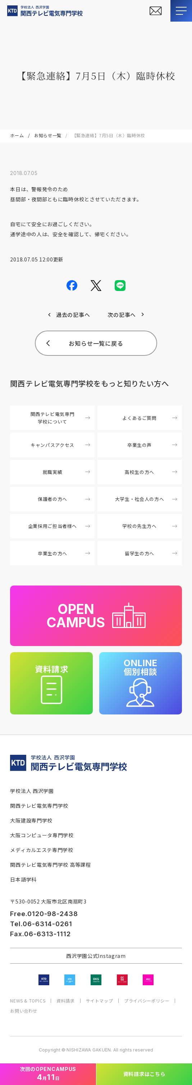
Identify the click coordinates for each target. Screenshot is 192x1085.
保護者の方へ (64, 499)
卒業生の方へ (64, 553)
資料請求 (65, 1001)
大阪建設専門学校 (31, 820)
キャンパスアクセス (60, 444)
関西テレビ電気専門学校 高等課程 (50, 864)
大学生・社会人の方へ (146, 499)
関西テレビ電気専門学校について (60, 418)
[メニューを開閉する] (181, 11)
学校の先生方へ (149, 526)
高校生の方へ (151, 471)
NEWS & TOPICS (27, 1001)
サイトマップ (99, 1001)
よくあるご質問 (149, 417)
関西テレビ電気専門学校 (39, 805)
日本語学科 (23, 879)
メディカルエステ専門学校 (41, 849)
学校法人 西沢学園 (32, 790)
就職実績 (66, 471)
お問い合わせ (23, 1011)
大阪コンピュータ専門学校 (41, 835)
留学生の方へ (151, 553)
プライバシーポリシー (146, 1001)
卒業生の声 (152, 444)
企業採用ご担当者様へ (59, 526)
